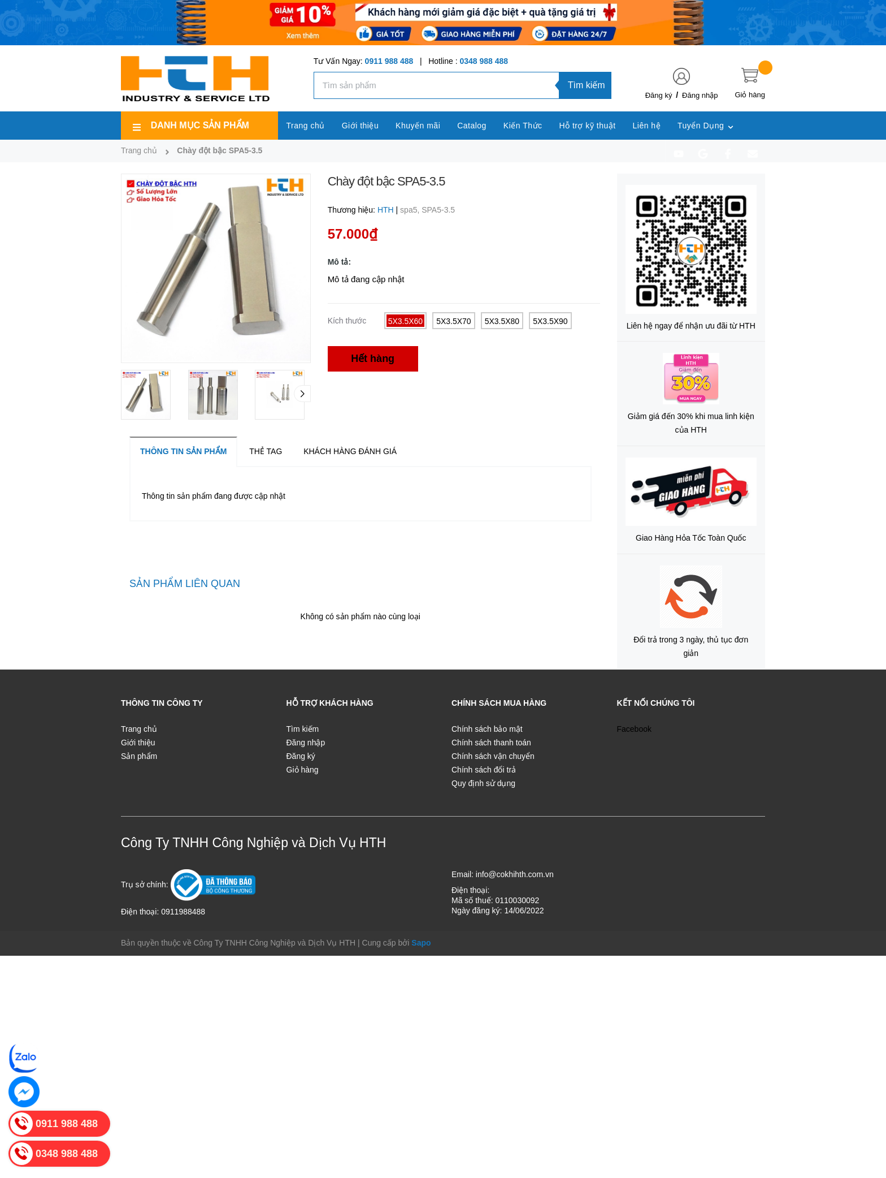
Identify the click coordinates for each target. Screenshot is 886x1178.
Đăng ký (658, 95)
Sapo (421, 942)
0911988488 (183, 911)
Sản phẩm (139, 756)
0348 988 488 (483, 61)
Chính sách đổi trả (483, 769)
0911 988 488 (389, 61)
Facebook (634, 728)
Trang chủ (139, 728)
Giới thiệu (138, 742)
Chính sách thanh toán (491, 742)
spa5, (411, 209)
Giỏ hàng (302, 769)
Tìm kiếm (586, 85)
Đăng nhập (700, 95)
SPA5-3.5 (438, 209)
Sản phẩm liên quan (184, 583)
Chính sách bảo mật (487, 728)
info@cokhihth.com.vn (515, 874)
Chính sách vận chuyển (493, 756)
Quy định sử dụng (483, 783)
